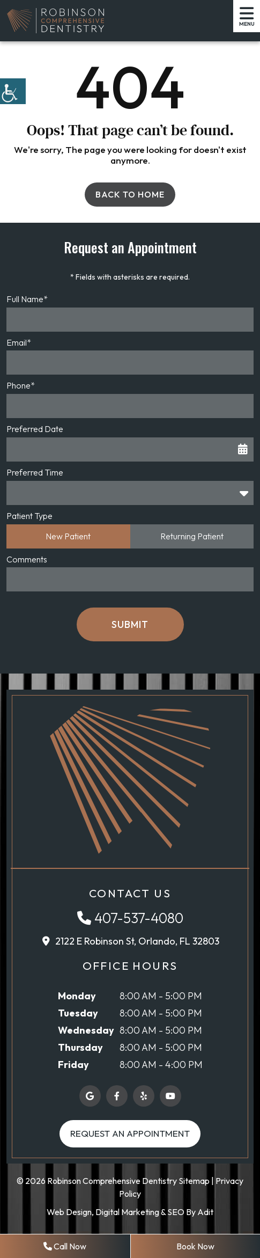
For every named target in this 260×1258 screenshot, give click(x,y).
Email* (18, 342)
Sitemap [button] (194, 1180)
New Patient (68, 536)
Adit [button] (205, 1211)
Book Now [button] (195, 1246)
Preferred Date (34, 428)
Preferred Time (34, 472)
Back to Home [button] (130, 194)
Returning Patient (192, 536)
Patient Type (29, 515)
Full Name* (27, 299)
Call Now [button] (64, 1246)
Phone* (20, 385)
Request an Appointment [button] (130, 1133)
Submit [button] (130, 624)
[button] (13, 91)
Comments (26, 559)
